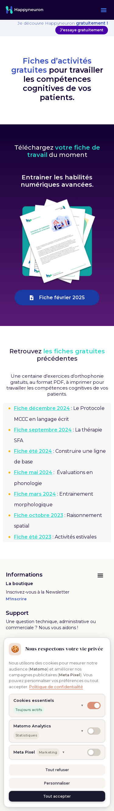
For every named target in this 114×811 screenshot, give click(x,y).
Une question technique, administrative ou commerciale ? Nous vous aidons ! (51, 624)
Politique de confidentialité (56, 686)
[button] (103, 10)
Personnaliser (57, 783)
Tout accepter (57, 796)
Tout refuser (57, 769)
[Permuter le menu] (100, 575)
